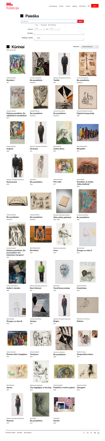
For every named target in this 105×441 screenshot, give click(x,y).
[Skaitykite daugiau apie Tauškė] (64, 64)
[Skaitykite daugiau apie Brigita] (64, 305)
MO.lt (94, 6)
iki (46, 29)
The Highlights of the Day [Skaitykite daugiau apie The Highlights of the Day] (40, 387)
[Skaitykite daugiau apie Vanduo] (41, 305)
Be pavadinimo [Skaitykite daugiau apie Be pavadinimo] (36, 80)
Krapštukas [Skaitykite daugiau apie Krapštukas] (82, 288)
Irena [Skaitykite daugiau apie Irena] (55, 250)
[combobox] (58, 33)
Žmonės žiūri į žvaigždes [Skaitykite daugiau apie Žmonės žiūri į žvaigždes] (17, 354)
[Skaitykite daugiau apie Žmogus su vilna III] (17, 305)
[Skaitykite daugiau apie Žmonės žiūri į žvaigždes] (17, 338)
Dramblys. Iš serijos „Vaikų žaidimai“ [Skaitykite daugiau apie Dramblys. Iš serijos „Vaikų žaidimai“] (85, 183)
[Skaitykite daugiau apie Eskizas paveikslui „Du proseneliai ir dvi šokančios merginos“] (17, 234)
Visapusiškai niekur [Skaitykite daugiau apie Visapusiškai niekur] (85, 354)
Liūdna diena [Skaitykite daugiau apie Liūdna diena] (58, 149)
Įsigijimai (74, 6)
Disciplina (30, 33)
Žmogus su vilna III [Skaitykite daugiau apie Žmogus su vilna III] (14, 321)
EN (88, 6)
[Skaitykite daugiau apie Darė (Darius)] (41, 272)
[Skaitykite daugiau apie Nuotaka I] (17, 64)
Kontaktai (19, 432)
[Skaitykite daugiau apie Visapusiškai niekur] (88, 338)
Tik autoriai (44, 25)
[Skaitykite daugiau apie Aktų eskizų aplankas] (64, 201)
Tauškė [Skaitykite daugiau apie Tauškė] (56, 80)
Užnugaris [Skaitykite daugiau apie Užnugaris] (81, 387)
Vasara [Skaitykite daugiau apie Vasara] (9, 387)
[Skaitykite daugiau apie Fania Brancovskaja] (64, 272)
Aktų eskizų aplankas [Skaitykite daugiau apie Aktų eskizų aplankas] (62, 217)
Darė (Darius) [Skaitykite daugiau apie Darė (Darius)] (35, 288)
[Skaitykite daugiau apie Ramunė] (17, 405)
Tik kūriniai (53, 25)
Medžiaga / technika (27, 37)
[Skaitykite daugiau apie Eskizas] (88, 305)
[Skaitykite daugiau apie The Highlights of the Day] (41, 371)
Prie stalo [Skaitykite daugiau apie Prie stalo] (57, 182)
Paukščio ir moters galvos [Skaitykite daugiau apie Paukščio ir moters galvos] (64, 387)
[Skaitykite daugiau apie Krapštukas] (88, 272)
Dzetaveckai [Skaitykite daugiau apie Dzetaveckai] (12, 182)
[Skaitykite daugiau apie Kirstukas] (41, 133)
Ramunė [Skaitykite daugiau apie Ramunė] (10, 421)
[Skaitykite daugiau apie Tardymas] (41, 338)
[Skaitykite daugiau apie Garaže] (64, 404)
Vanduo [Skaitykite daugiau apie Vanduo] (33, 321)
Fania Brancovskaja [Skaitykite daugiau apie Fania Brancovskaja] (61, 288)
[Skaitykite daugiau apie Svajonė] (17, 133)
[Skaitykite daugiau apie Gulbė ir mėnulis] (17, 272)
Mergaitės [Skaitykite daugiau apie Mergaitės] (81, 149)
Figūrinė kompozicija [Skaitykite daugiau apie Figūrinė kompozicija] (85, 113)
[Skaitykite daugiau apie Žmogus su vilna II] (88, 234)
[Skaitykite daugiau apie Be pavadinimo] (41, 64)
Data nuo (30, 29)
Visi (37, 25)
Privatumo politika (10, 432)
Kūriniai (61, 6)
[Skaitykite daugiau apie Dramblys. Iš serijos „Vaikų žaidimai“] (88, 166)
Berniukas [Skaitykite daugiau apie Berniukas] (34, 250)
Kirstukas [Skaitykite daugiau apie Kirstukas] (34, 149)
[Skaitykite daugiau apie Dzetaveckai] (17, 166)
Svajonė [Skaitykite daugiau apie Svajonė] (10, 149)
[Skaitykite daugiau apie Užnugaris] (88, 371)
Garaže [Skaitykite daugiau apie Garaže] (56, 421)
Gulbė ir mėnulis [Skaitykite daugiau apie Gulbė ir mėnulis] (13, 288)
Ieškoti (80, 21)
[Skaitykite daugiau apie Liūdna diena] (64, 133)
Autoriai (68, 6)
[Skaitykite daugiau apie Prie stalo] (64, 166)
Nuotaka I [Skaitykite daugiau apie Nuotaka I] (11, 80)
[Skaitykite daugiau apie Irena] (64, 234)
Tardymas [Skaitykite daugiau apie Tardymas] (34, 354)
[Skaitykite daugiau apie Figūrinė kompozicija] (88, 97)
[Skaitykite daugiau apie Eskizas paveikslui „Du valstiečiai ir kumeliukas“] (17, 97)
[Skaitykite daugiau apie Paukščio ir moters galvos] (64, 371)
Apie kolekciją (53, 6)
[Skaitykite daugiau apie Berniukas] (41, 234)
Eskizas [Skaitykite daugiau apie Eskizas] (80, 321)
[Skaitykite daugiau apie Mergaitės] (88, 132)
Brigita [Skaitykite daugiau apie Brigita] (56, 321)
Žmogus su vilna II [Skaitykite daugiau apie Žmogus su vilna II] (84, 250)
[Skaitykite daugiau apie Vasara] (17, 371)
